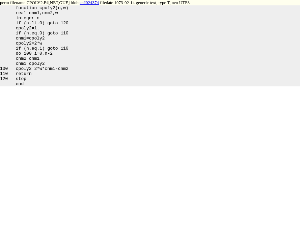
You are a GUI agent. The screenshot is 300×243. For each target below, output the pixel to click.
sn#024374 (89, 2)
